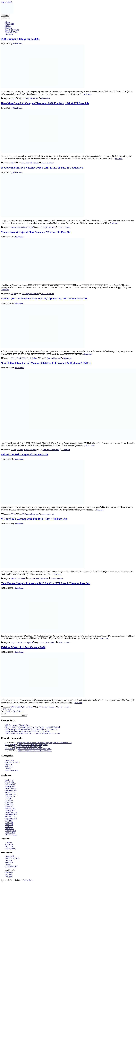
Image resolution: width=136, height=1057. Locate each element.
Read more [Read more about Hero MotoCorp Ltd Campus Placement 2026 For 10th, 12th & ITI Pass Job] (118, 159)
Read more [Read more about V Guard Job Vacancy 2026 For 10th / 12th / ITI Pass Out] (57, 574)
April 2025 (9, 804)
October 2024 (10, 817)
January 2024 (10, 833)
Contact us (9, 844)
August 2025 (10, 796)
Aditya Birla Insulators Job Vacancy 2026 (32, 745)
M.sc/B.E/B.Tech (11, 32)
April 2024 (9, 827)
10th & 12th (9, 24)
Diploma (8, 28)
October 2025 (10, 792)
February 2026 (10, 784)
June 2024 (9, 823)
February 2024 (10, 831)
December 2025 (11, 788)
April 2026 (9, 780)
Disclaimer (9, 846)
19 (15, 711)
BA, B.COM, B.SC (12, 30)
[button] (2, 882)
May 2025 (9, 802)
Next (21, 711)
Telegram (8, 876)
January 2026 (10, 786)
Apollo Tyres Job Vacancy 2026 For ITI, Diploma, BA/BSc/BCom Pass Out (44, 298)
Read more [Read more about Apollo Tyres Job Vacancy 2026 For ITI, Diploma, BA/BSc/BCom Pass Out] (88, 354)
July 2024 (8, 821)
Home (7, 22)
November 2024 (11, 815)
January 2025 (10, 810)
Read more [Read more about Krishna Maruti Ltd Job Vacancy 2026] (78, 703)
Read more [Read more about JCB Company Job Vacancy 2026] (88, 94)
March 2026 (9, 782)
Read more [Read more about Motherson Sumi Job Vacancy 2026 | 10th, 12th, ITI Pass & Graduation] (114, 223)
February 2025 (10, 808)
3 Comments (45, 98)
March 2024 (9, 829)
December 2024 (11, 812)
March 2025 (9, 806)
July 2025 (8, 798)
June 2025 (9, 800)
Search (3, 713)
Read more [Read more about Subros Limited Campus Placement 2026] (100, 510)
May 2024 (9, 825)
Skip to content (6, 2)
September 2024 (11, 819)
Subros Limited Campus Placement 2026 (24, 454)
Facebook (8, 874)
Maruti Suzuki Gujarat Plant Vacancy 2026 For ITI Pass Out (36, 232)
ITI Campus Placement (30, 98)
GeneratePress (28, 880)
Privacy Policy (10, 849)
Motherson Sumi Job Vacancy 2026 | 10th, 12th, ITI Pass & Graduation (42, 167)
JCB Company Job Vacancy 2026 (20, 38)
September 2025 (11, 794)
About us (8, 842)
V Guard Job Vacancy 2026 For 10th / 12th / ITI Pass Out (34, 518)
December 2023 (11, 835)
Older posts (7, 709)
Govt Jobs (9, 34)
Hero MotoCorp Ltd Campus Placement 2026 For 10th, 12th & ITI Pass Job (45, 103)
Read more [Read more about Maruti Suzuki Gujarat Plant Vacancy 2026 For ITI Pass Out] (5, 290)
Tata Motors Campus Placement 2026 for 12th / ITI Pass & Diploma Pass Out (45, 583)
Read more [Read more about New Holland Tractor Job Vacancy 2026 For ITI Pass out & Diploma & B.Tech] (90, 445)
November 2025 (11, 790)
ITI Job (8, 26)
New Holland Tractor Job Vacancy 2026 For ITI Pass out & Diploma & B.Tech (46, 362)
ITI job (13, 98)
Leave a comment (47, 163)
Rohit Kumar (10, 745)
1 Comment (67, 358)
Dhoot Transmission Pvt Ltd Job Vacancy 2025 (34, 749)
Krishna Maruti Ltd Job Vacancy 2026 (23, 647)
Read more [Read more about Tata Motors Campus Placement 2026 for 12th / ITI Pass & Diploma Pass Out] (104, 638)
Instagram (9, 872)
